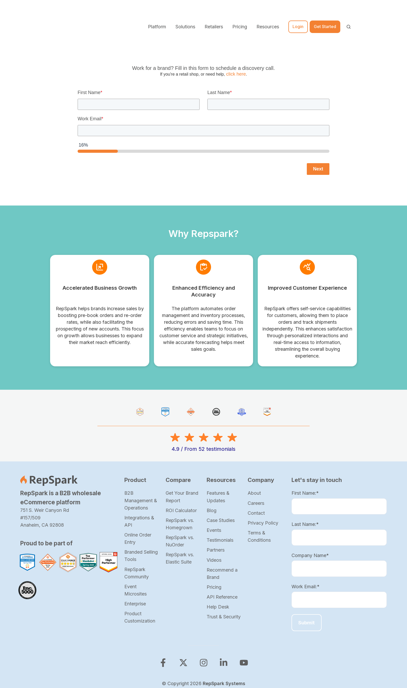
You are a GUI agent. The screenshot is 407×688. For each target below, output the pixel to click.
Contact (256, 481)
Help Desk (218, 575)
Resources (221, 448)
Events (214, 498)
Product (135, 448)
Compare (178, 448)
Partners (216, 518)
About (254, 461)
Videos (214, 528)
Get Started (325, 11)
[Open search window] (348, 11)
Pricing (239, 11)
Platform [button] (157, 11)
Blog (211, 478)
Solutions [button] (185, 11)
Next (318, 137)
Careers (256, 471)
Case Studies (221, 488)
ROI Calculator (181, 478)
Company (261, 448)
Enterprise (135, 572)
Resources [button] (267, 11)
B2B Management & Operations (140, 469)
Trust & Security (224, 585)
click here (236, 42)
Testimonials (220, 508)
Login (298, 11)
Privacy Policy (263, 491)
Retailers (214, 11)
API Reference (222, 565)
